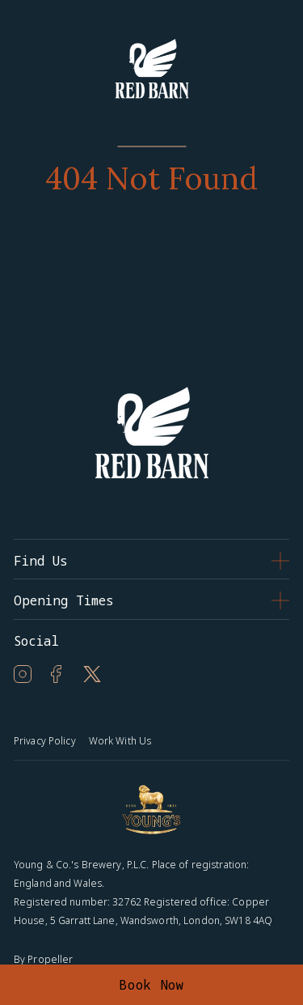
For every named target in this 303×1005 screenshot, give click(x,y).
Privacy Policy (45, 741)
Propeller (50, 959)
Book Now (151, 985)
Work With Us (120, 741)
